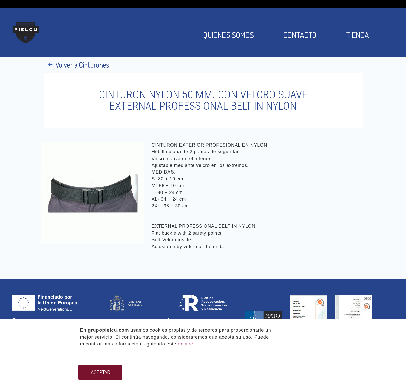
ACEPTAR (100, 372)
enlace (185, 344)
